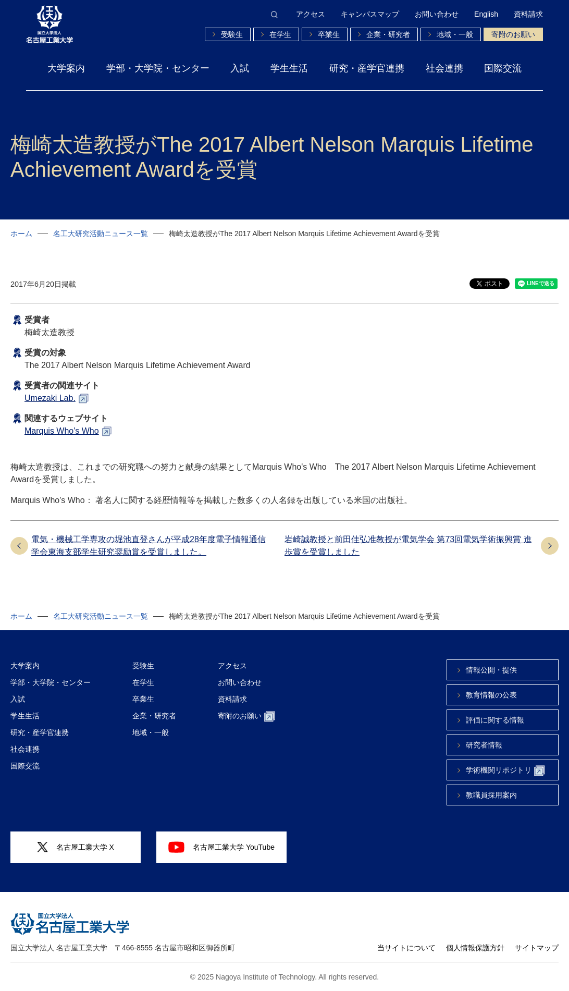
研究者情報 (484, 745)
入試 (239, 68)
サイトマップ (537, 948)
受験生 (232, 34)
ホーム (21, 233)
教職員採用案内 (491, 795)
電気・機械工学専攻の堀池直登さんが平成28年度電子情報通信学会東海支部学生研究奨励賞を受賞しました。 (148, 545)
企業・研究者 (388, 34)
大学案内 (66, 68)
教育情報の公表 (491, 695)
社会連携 (444, 68)
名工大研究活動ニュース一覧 (100, 233)
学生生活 (289, 68)
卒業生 (329, 34)
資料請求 (528, 14)
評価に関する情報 (495, 720)
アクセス (310, 14)
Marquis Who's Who (61, 430)
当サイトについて (406, 948)
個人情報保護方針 (475, 948)
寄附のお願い (513, 34)
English (486, 14)
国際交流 (503, 68)
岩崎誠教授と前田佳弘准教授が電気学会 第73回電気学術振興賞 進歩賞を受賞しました (408, 545)
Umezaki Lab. (50, 398)
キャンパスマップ (370, 14)
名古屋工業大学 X (75, 847)
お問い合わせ (437, 14)
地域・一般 (455, 34)
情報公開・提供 (491, 670)
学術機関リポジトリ (505, 770)
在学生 (280, 34)
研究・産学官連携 (366, 68)
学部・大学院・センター (157, 68)
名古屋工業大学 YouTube (221, 847)
